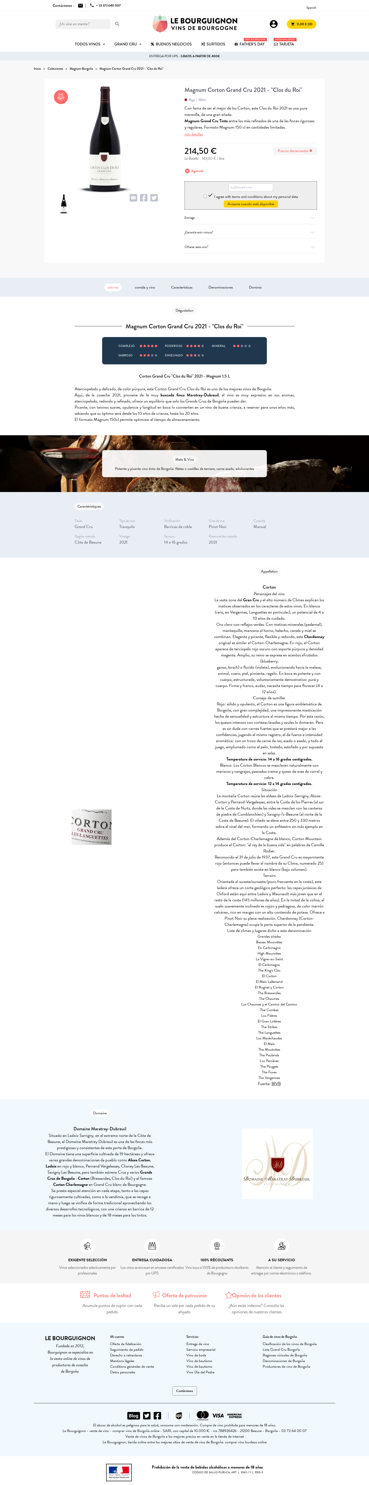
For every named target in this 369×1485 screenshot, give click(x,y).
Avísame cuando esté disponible (251, 204)
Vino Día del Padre (200, 1372)
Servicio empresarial (200, 1349)
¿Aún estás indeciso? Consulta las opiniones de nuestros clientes (256, 1308)
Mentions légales (122, 1361)
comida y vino (145, 287)
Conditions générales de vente (132, 1366)
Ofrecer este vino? (250, 246)
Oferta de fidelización (125, 1344)
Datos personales (122, 1372)
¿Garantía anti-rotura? (250, 232)
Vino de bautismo (199, 1361)
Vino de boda (196, 1355)
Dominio (255, 287)
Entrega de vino (197, 1344)
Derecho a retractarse (126, 1355)
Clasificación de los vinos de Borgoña (290, 1344)
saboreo (113, 287)
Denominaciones (221, 287)
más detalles (193, 134)
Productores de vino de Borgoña (286, 1366)
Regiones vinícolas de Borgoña (285, 1355)
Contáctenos (184, 1390)
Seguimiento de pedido (127, 1349)
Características (182, 287)
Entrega (250, 217)
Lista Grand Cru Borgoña (281, 1349)
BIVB (276, 1083)
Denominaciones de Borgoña (284, 1361)
